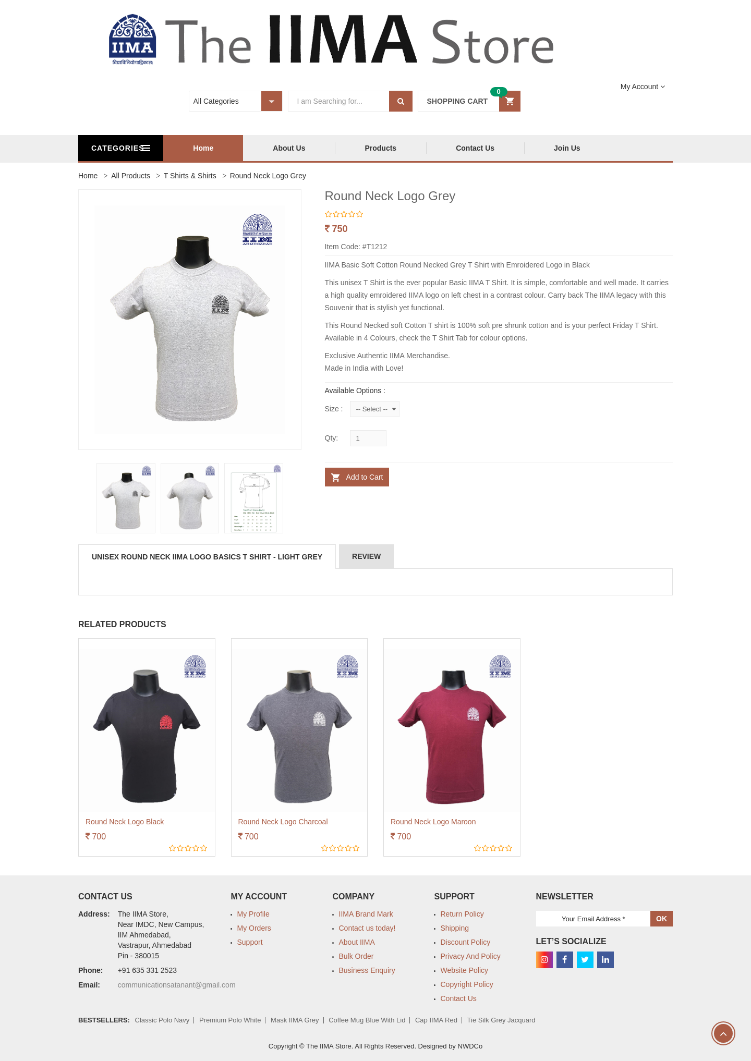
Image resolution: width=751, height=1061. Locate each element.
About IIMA (357, 942)
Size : (334, 409)
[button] (469, 101)
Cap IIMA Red (436, 1020)
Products (436, 148)
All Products (130, 176)
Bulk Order (356, 956)
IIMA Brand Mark (366, 914)
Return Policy (462, 914)
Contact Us (531, 148)
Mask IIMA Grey (295, 1020)
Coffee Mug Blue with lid (367, 1020)
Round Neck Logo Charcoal (283, 822)
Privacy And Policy (471, 956)
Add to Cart (364, 477)
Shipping (455, 928)
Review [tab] (366, 556)
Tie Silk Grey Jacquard (501, 1020)
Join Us (623, 148)
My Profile (253, 914)
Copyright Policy (467, 984)
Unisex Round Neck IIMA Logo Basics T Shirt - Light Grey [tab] (207, 557)
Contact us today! (367, 928)
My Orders (254, 928)
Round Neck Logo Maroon (433, 822)
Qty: (331, 438)
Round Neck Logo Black (125, 822)
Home (259, 148)
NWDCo (470, 1046)
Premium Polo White (230, 1020)
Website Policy (465, 970)
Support (250, 942)
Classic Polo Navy (162, 1020)
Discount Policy (466, 942)
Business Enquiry (367, 970)
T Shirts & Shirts (190, 176)
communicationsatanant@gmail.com (177, 985)
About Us (345, 148)
